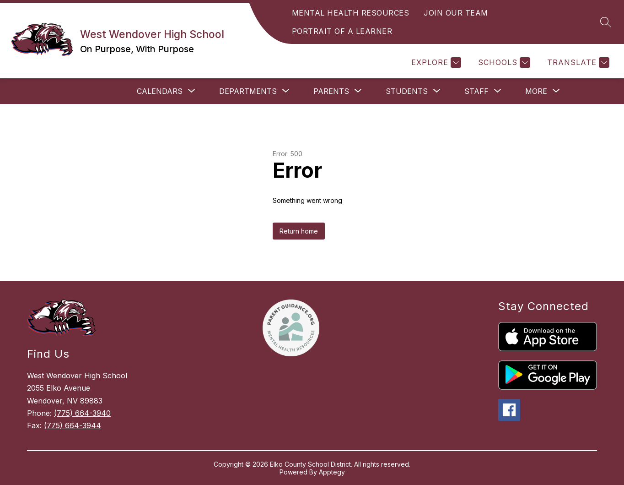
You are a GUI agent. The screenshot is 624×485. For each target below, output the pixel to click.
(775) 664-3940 (82, 413)
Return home (299, 231)
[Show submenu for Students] (407, 91)
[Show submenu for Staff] (476, 91)
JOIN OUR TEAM (456, 12)
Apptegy (332, 472)
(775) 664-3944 (72, 425)
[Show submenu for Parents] (331, 91)
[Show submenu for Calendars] (160, 91)
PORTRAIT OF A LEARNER (342, 31)
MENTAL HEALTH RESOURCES (350, 12)
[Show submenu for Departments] (248, 91)
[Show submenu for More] (536, 91)
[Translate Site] (577, 62)
